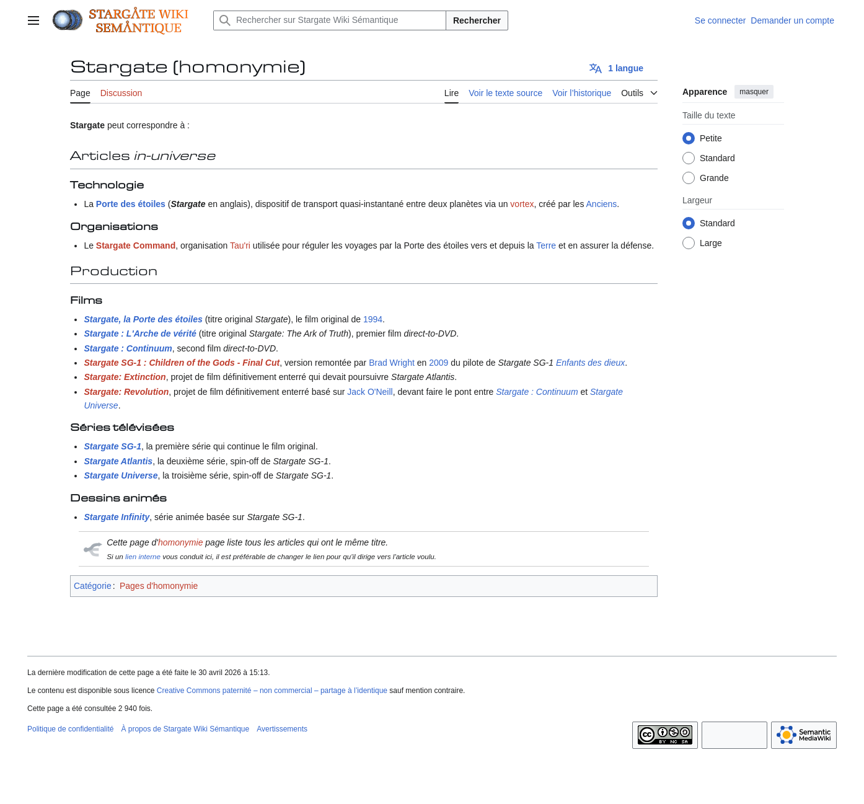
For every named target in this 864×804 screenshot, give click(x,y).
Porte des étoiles (130, 204)
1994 (372, 319)
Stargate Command (135, 245)
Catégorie (93, 586)
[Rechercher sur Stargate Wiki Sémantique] (329, 20)
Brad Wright (392, 363)
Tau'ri (240, 245)
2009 (438, 363)
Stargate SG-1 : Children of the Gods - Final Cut (182, 363)
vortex (522, 204)
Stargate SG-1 (112, 446)
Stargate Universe (120, 475)
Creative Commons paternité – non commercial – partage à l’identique (272, 690)
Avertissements (282, 729)
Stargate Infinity (116, 517)
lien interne (143, 556)
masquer (754, 91)
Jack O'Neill (369, 392)
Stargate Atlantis (118, 461)
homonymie (180, 542)
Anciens (601, 204)
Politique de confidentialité (70, 729)
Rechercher (477, 20)
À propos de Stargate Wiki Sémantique (185, 729)
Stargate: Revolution (126, 392)
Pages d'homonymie (159, 586)
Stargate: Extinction (124, 377)
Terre (546, 245)
